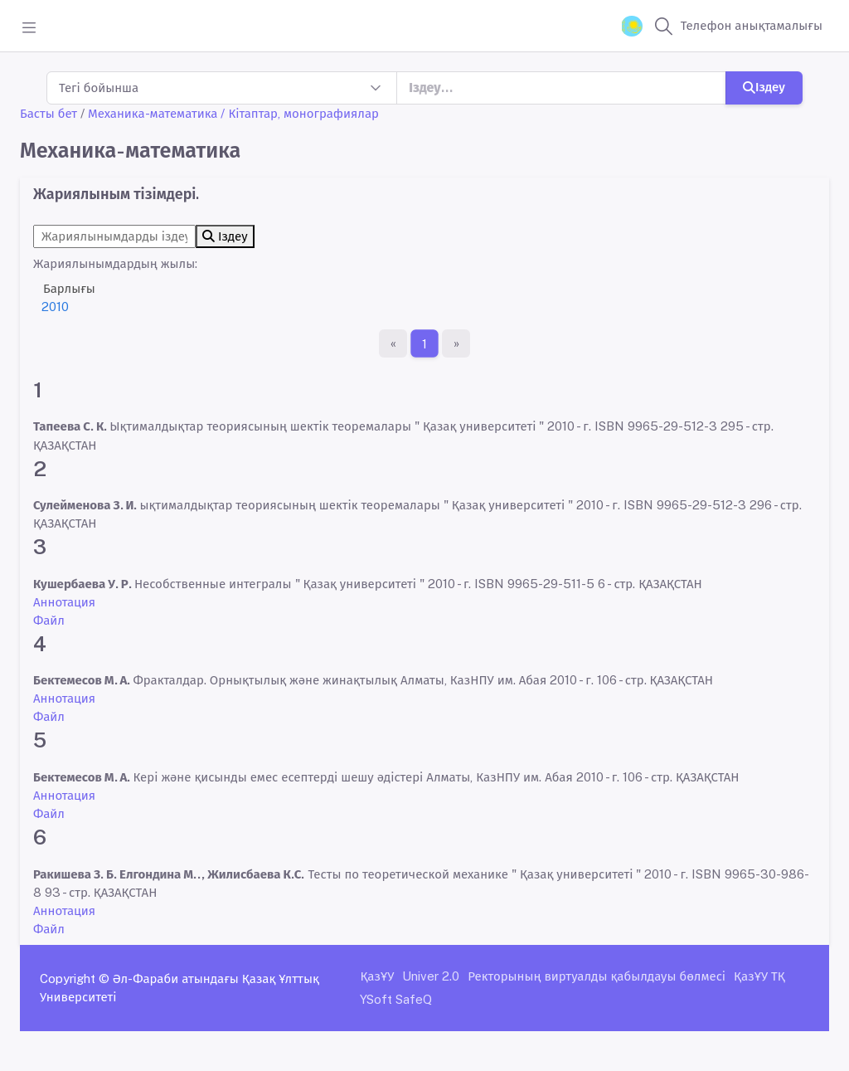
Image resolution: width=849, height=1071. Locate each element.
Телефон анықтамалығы (751, 25)
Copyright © (74, 978)
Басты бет (48, 113)
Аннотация (64, 602)
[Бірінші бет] (393, 343)
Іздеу (764, 87)
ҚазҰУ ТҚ (759, 976)
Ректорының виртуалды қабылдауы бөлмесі (596, 976)
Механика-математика (152, 113)
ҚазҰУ (377, 976)
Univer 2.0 (430, 976)
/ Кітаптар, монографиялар (300, 113)
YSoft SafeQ (396, 999)
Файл (49, 620)
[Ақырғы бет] (456, 343)
